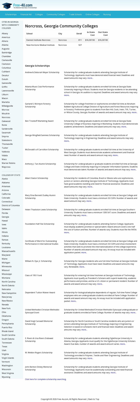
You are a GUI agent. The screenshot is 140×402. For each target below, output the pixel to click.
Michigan (6, 262)
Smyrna (5, 136)
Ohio (4, 312)
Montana (6, 278)
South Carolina (8, 335)
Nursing (107, 14)
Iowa (4, 224)
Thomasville (7, 144)
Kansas (5, 239)
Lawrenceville (8, 90)
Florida (5, 213)
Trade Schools (75, 14)
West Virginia (8, 373)
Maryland (6, 255)
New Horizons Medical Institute (40, 45)
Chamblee (6, 56)
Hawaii (5, 220)
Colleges (39, 14)
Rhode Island (7, 331)
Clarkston (6, 64)
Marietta (6, 102)
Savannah (6, 132)
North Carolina (8, 281)
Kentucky (6, 243)
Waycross (6, 167)
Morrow (5, 109)
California (6, 194)
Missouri (6, 270)
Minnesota (6, 266)
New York (6, 308)
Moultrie (6, 113)
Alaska (5, 178)
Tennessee (7, 342)
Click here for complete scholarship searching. (45, 379)
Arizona (5, 190)
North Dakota (8, 285)
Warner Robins (8, 163)
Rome (4, 125)
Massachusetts (8, 251)
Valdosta (6, 151)
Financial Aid (25, 14)
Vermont (6, 361)
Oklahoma (6, 316)
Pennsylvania (8, 323)
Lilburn (5, 94)
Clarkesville (7, 60)
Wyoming (6, 377)
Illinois (5, 232)
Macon (5, 98)
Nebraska (6, 289)
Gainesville (6, 83)
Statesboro (7, 140)
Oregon (5, 319)
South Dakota (8, 339)
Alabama (6, 182)
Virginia (5, 354)
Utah (4, 350)
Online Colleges (93, 14)
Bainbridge (7, 52)
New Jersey (7, 297)
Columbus (6, 67)
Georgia (5, 217)
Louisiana (6, 247)
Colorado (6, 197)
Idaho (4, 228)
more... (90, 78)
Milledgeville (7, 106)
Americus (6, 37)
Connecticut (7, 201)
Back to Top (93, 399)
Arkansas (6, 186)
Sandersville (7, 128)
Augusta (5, 48)
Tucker (5, 148)
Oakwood (6, 121)
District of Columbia (11, 205)
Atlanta (5, 45)
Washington (7, 365)
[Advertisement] (68, 55)
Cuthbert (6, 71)
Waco (4, 159)
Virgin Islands (8, 358)
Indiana (5, 236)
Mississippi (7, 274)
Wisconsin (6, 369)
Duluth (5, 79)
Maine (4, 258)
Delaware (6, 209)
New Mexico (7, 300)
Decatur (5, 75)
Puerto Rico (7, 327)
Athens (5, 41)
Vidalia (5, 155)
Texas (4, 346)
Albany (5, 33)
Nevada (5, 304)
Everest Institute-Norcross (38, 40)
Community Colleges (56, 14)
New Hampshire (9, 293)
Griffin (4, 87)
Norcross (6, 117)
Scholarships (11, 14)
